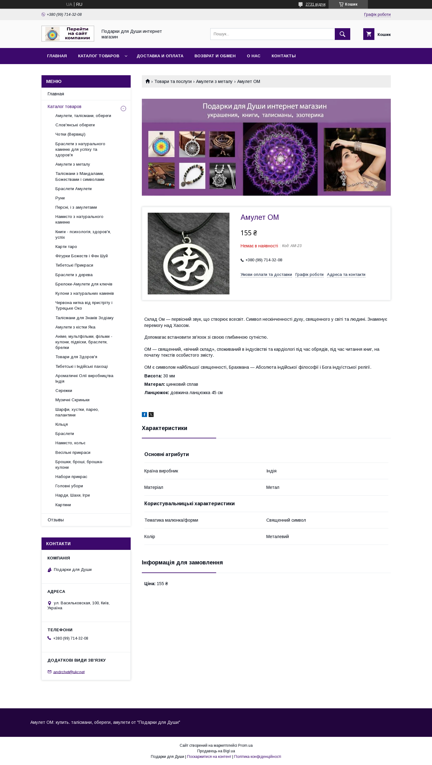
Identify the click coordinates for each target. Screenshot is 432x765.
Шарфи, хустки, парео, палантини (77, 412)
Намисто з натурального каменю (79, 219)
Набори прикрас (71, 476)
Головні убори (69, 486)
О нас (253, 56)
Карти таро (66, 246)
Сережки (63, 390)
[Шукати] (342, 34)
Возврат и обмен (215, 56)
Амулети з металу (214, 81)
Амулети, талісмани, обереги (83, 115)
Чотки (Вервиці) (70, 134)
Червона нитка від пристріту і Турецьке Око (83, 305)
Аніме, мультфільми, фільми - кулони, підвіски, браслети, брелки (83, 342)
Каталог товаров (98, 56)
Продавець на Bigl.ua (216, 751)
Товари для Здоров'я (76, 356)
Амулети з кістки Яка (75, 327)
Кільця (61, 424)
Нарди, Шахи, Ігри (72, 495)
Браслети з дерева (74, 274)
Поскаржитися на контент (209, 756)
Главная (57, 56)
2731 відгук (315, 4)
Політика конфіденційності (257, 756)
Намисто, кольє (70, 443)
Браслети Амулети (73, 188)
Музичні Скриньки (72, 400)
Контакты (284, 56)
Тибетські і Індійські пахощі (81, 366)
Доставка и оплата (160, 56)
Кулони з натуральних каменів (84, 293)
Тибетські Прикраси (74, 265)
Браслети (64, 433)
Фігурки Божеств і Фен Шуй (81, 256)
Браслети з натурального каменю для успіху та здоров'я (80, 149)
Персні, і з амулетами (76, 207)
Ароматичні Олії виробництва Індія (84, 378)
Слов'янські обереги (75, 125)
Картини (63, 504)
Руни (60, 198)
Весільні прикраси (72, 452)
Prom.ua (245, 745)
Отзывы (56, 519)
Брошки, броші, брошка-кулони (79, 464)
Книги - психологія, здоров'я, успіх (83, 234)
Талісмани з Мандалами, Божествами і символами (79, 176)
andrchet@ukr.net (69, 671)
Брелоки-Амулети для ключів (83, 284)
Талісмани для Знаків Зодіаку (84, 317)
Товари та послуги (173, 81)
